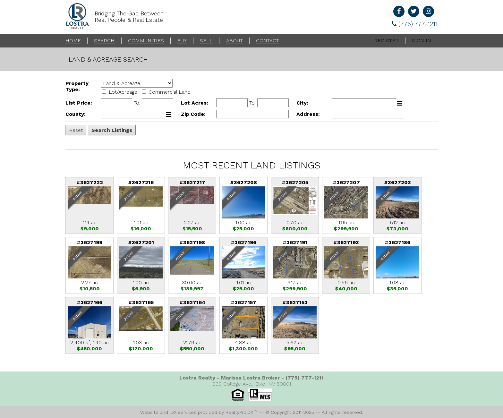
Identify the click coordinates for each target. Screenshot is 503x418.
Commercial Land (170, 92)
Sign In (421, 41)
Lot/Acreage (123, 92)
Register (386, 41)
